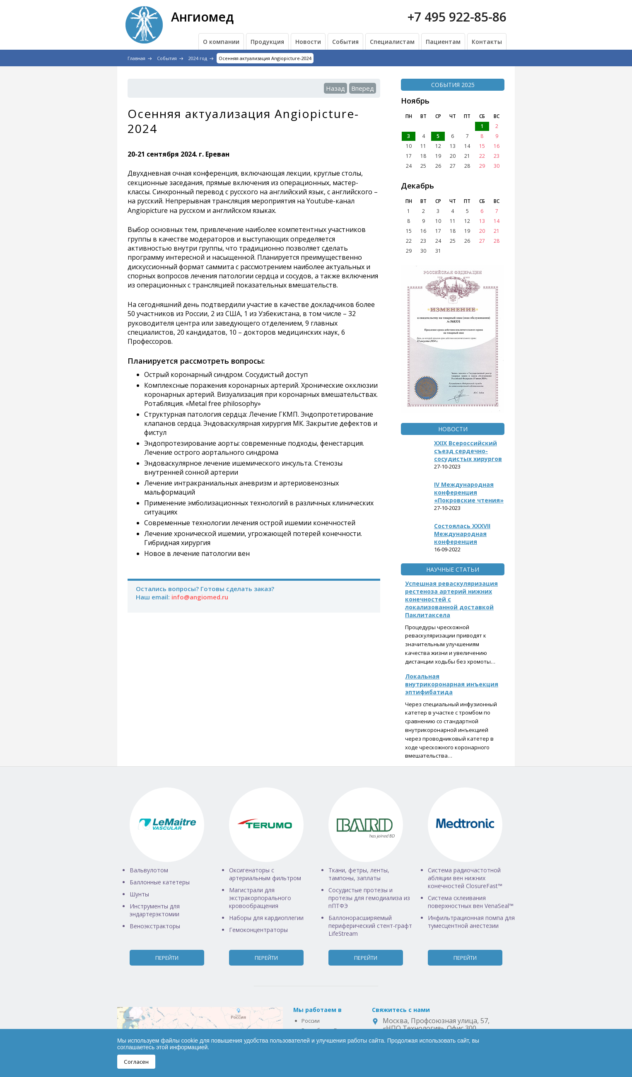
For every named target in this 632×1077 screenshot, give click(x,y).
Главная (136, 58)
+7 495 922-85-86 (457, 16)
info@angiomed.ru (199, 597)
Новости (308, 42)
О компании (221, 42)
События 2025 (453, 85)
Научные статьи (452, 569)
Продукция (267, 42)
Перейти (167, 957)
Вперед (362, 88)
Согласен (136, 1061)
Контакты (487, 42)
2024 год (197, 58)
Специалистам (392, 42)
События (345, 42)
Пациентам (443, 42)
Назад (335, 88)
